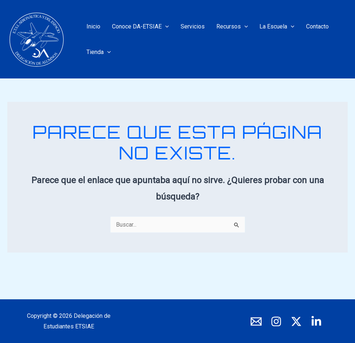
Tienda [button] (98, 52)
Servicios (193, 26)
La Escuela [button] (276, 26)
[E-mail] (256, 321)
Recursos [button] (232, 26)
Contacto (317, 26)
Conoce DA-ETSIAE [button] (140, 26)
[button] (165, 26)
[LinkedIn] (316, 321)
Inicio (93, 26)
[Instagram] (276, 321)
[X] (296, 321)
